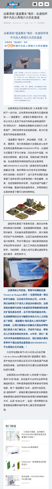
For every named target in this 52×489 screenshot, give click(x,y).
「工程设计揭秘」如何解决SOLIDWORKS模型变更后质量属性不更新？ (33, 434)
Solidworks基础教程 (29, 447)
